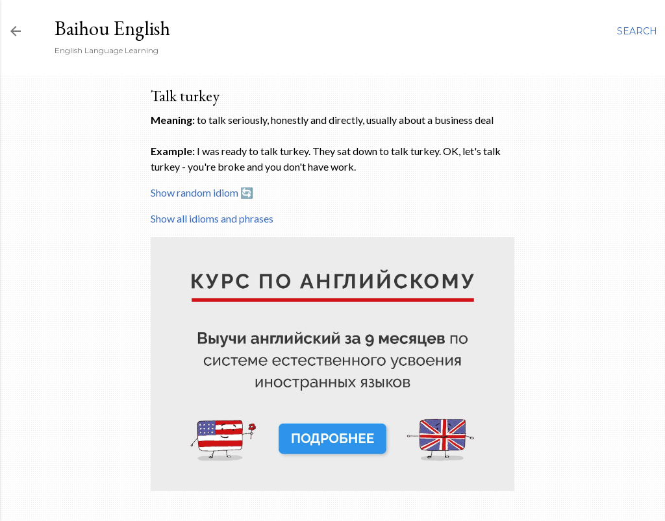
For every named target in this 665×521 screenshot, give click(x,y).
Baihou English (112, 28)
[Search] (637, 31)
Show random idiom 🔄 (202, 192)
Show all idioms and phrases (212, 218)
